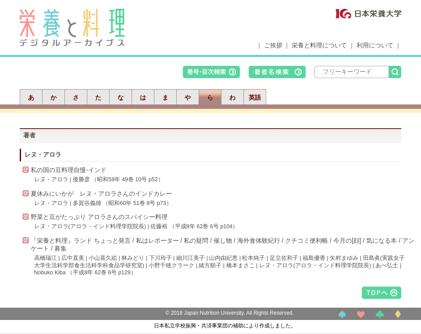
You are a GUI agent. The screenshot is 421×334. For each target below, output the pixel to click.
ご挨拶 (273, 45)
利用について (375, 45)
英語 (255, 97)
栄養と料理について (319, 45)
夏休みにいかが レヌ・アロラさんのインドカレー (101, 193)
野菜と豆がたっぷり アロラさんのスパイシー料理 (99, 216)
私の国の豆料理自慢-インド (69, 169)
